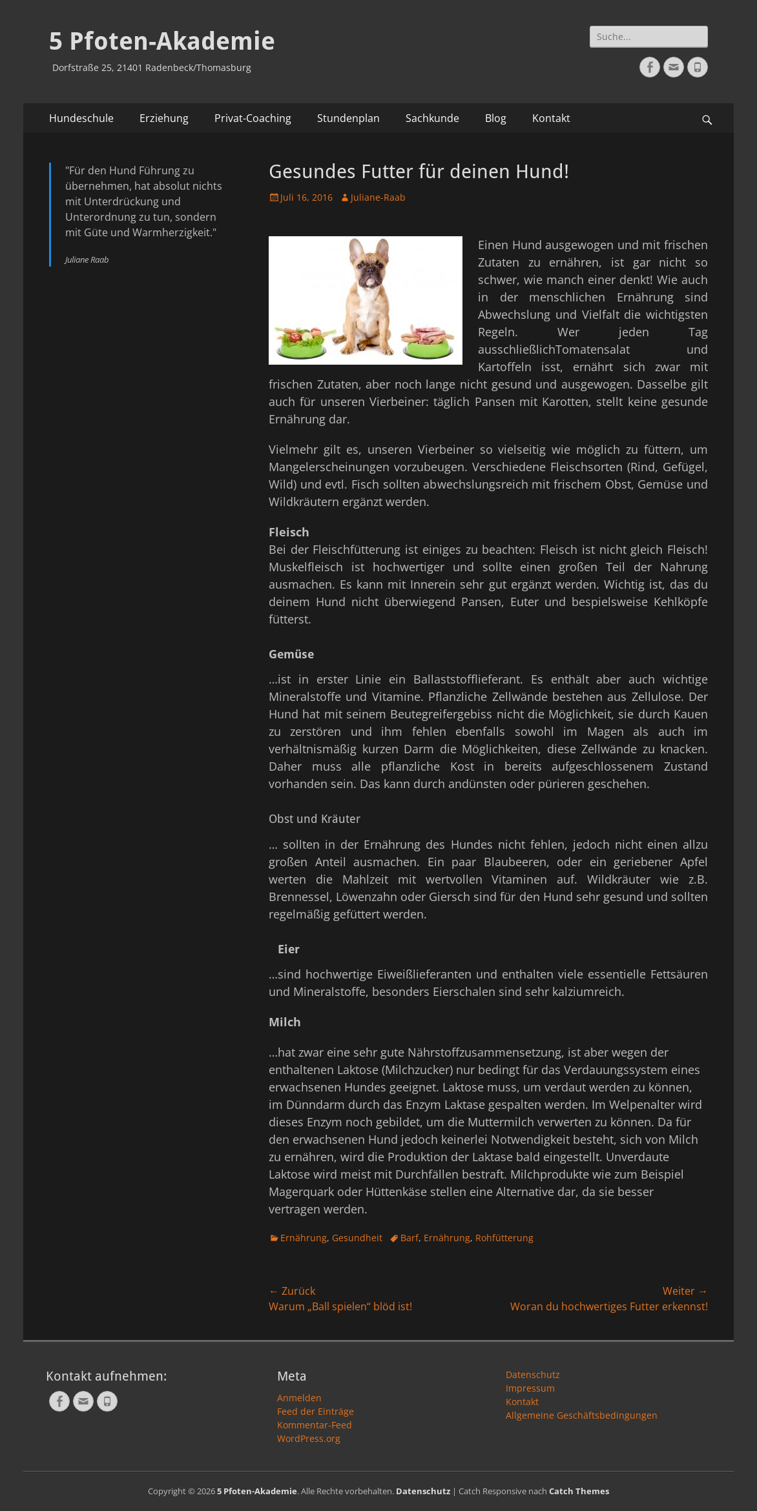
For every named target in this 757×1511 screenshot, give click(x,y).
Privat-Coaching (252, 118)
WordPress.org (308, 1438)
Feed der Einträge (315, 1411)
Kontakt (551, 118)
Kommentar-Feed (314, 1425)
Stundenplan (348, 118)
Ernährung (303, 1238)
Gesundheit (357, 1238)
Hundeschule (81, 118)
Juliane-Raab (378, 197)
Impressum (530, 1388)
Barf (409, 1238)
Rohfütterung (504, 1238)
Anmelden (299, 1398)
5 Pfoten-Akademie (162, 41)
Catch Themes (579, 1491)
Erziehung (164, 118)
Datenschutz (533, 1374)
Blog (495, 118)
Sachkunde (432, 118)
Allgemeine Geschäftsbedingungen (582, 1415)
